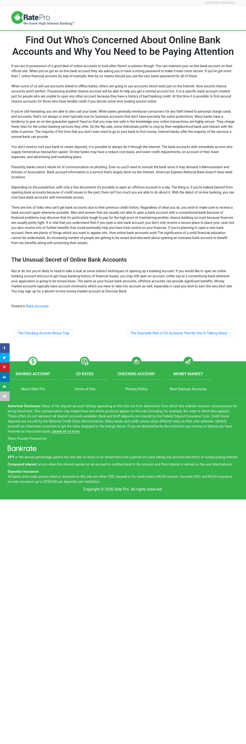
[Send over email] (5, 386)
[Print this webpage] (5, 396)
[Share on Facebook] (5, 348)
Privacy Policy (136, 389)
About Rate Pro (33, 389)
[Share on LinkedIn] (5, 377)
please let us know (66, 431)
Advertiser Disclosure (220, 2)
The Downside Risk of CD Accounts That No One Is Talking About (178, 333)
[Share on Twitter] (5, 357)
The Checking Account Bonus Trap (43, 333)
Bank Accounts (37, 306)
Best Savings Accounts (188, 389)
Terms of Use (84, 389)
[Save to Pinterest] (5, 367)
